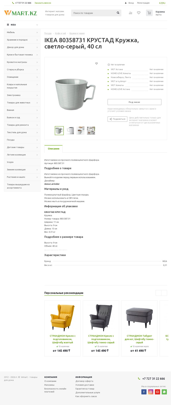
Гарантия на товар (84, 388)
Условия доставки (84, 385)
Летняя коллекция (16, 154)
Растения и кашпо (16, 177)
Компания (50, 377)
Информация (83, 377)
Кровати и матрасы (17, 62)
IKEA (13, 24)
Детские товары (15, 147)
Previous (51, 130)
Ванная (10, 110)
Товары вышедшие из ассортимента (18, 186)
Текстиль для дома (17, 132)
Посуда (10, 140)
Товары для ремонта (18, 125)
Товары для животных (18, 102)
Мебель (11, 32)
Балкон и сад (13, 117)
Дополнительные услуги (87, 392)
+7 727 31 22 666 (23, 3)
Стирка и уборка (15, 69)
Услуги (10, 162)
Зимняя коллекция (16, 169)
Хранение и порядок (17, 40)
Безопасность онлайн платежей (55, 390)
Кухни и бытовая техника (20, 54)
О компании (50, 381)
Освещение (12, 77)
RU (164, 3)
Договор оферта (84, 381)
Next (99, 130)
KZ (160, 3)
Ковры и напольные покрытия (17, 86)
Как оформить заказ (86, 396)
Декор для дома (15, 47)
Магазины (49, 385)
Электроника (13, 95)
